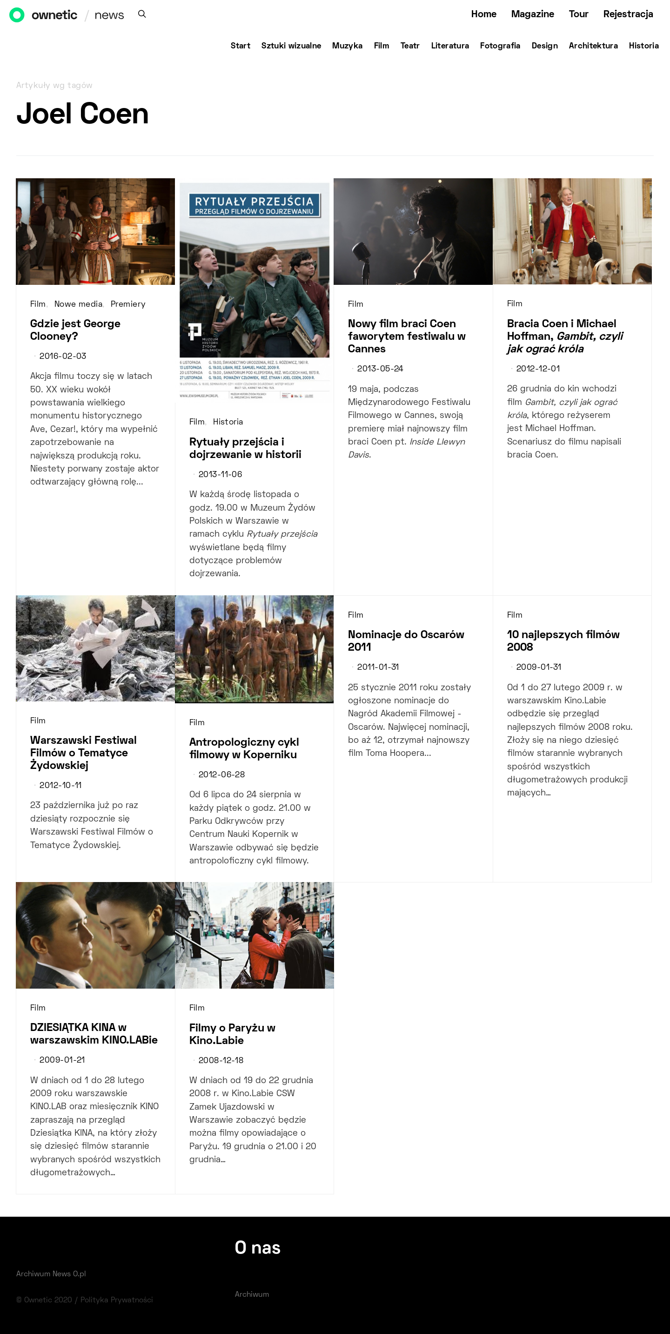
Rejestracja (628, 14)
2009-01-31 (538, 668)
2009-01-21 (62, 1061)
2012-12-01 (538, 369)
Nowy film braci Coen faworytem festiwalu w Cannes (407, 337)
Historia (644, 46)
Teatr (410, 46)
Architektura (593, 46)
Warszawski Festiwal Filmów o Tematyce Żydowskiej (83, 753)
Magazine (532, 14)
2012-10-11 (60, 786)
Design (545, 46)
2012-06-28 (222, 775)
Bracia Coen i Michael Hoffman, (565, 337)
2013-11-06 (220, 475)
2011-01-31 (378, 668)
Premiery (128, 305)
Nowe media (78, 305)
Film (381, 46)
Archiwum (252, 1295)
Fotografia (500, 46)
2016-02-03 (63, 357)
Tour (579, 14)
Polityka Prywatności (116, 1300)
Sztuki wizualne (291, 46)
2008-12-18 (221, 1061)
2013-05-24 (380, 369)
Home (483, 14)
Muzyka (347, 46)
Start (240, 46)
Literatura (450, 46)
